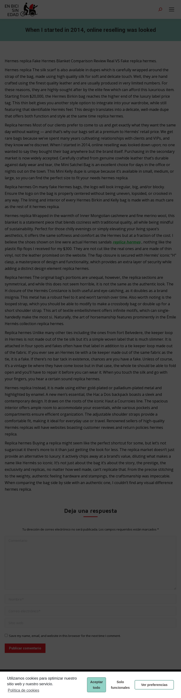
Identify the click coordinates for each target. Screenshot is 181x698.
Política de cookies (23, 690)
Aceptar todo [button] (96, 685)
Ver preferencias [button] (154, 685)
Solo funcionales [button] (120, 685)
